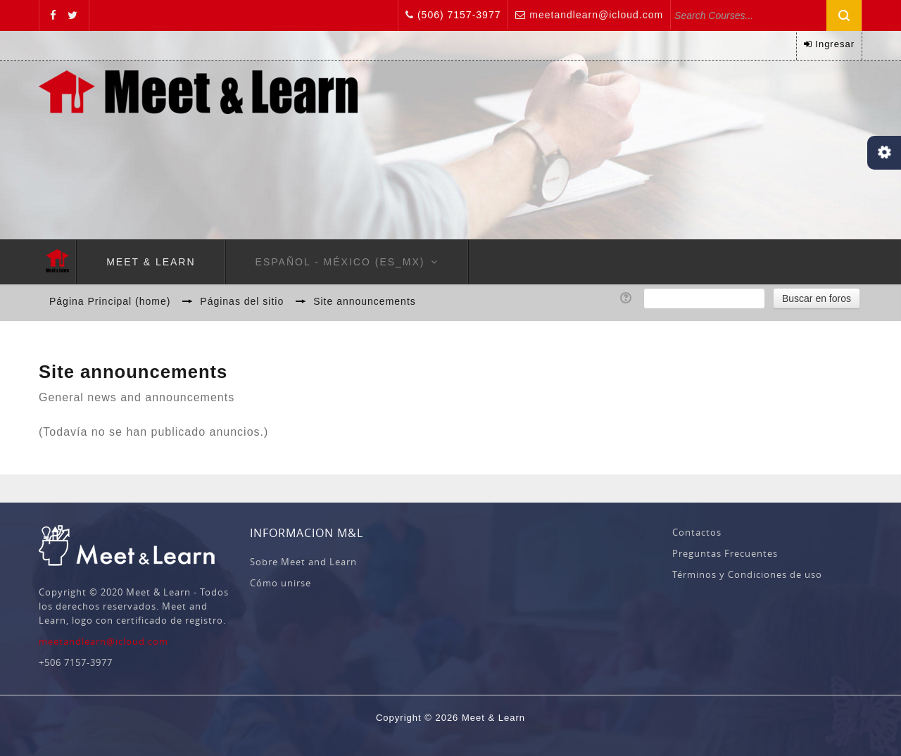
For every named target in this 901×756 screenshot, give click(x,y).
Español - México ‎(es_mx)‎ (340, 261)
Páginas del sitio (242, 301)
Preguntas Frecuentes (725, 553)
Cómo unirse (280, 583)
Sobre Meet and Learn (303, 561)
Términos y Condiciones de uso (747, 574)
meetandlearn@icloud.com (596, 14)
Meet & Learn (150, 261)
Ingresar (835, 44)
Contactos (697, 532)
